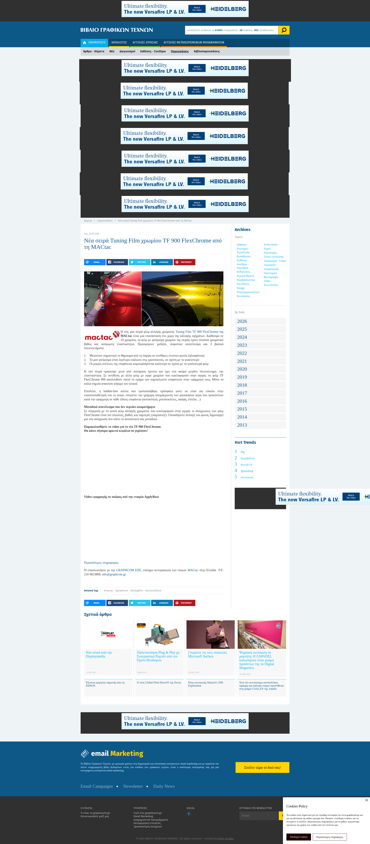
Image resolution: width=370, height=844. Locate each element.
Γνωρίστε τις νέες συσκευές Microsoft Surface (207, 654)
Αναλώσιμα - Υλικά (275, 260)
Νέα (112, 51)
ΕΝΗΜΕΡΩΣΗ (94, 42)
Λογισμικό (270, 264)
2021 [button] (242, 361)
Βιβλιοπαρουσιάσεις (207, 51)
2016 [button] (242, 401)
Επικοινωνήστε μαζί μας (95, 816)
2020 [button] (242, 369)
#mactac (108, 590)
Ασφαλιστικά (271, 269)
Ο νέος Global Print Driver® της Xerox (159, 682)
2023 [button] (242, 345)
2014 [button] (242, 417)
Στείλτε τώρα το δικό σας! (262, 767)
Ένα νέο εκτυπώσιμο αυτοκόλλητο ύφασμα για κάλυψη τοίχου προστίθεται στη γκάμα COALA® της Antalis (261, 685)
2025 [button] (242, 329)
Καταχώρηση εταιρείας (147, 823)
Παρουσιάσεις (180, 51)
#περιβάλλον (248, 458)
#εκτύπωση (247, 477)
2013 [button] (242, 425)
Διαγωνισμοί (127, 51)
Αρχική (88, 220)
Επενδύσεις (243, 283)
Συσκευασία (270, 244)
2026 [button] (242, 321)
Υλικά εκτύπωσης (274, 256)
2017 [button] (242, 393)
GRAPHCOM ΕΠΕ (128, 570)
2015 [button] (242, 409)
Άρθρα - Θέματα (93, 51)
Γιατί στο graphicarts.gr (148, 813)
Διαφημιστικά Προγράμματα (151, 819)
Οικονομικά (270, 273)
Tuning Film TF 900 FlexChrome (197, 331)
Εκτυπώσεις (243, 296)
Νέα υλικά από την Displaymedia (99, 654)
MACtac (193, 570)
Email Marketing (143, 816)
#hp (243, 451)
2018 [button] (242, 385)
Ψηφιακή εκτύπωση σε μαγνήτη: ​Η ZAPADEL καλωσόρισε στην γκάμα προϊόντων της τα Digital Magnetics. (256, 660)
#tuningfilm (136, 590)
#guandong (247, 470)
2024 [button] (242, 337)
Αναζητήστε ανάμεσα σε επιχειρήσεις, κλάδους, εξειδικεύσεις (230, 30)
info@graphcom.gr (114, 574)
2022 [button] (242, 353)
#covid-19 (246, 464)
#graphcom (121, 590)
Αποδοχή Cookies (298, 837)
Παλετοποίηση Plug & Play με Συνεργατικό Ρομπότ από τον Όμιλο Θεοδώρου (158, 656)
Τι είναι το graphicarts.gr (95, 813)
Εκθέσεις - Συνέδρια (153, 51)
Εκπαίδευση (243, 256)
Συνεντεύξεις (271, 284)
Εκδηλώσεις (243, 271)
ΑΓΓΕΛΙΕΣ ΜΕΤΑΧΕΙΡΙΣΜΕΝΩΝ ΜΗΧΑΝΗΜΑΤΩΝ (194, 42)
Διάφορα (242, 244)
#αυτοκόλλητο (153, 590)
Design (241, 288)
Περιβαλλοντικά (246, 279)
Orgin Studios (226, 838)
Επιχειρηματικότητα (248, 292)
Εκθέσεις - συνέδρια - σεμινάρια (243, 264)
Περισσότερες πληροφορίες (329, 837)
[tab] (260, 321)
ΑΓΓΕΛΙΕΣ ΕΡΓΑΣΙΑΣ (145, 42)
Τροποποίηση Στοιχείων (148, 826)
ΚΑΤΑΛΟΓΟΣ (119, 42)
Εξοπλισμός (270, 252)
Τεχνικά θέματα (245, 275)
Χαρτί (267, 248)
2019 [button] (242, 377)
